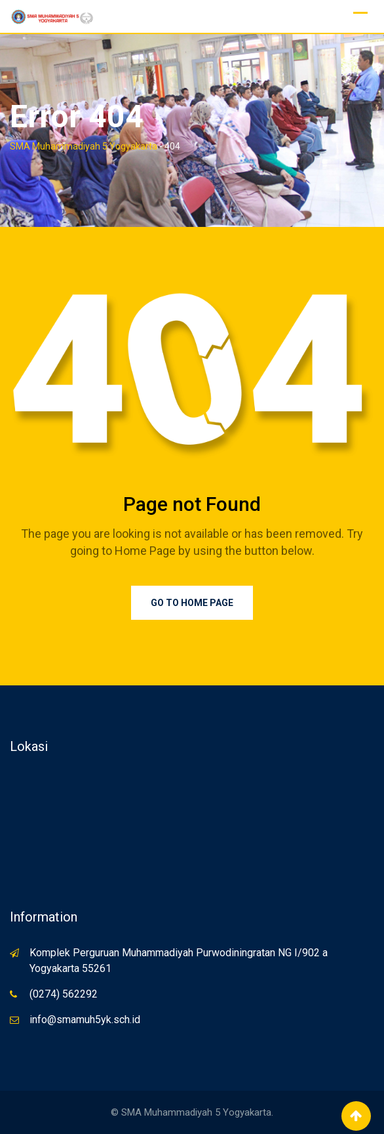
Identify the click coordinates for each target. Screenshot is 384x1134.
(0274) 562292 (63, 994)
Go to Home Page (192, 602)
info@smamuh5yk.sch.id (84, 1019)
